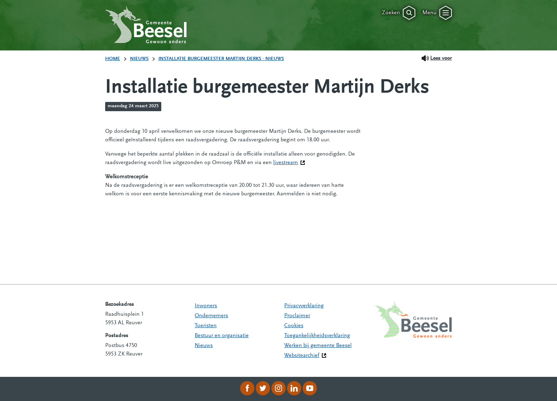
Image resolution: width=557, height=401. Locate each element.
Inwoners (206, 306)
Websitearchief (301, 355)
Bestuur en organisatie (222, 335)
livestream (289, 162)
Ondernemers (211, 316)
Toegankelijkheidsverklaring (317, 335)
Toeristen (206, 326)
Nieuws (204, 345)
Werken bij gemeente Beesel (318, 345)
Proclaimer (297, 316)
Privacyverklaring (304, 306)
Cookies (293, 326)
